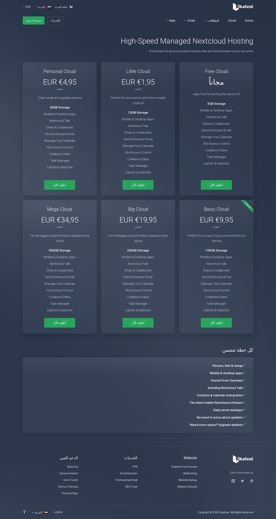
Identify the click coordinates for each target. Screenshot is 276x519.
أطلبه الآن (216, 185)
